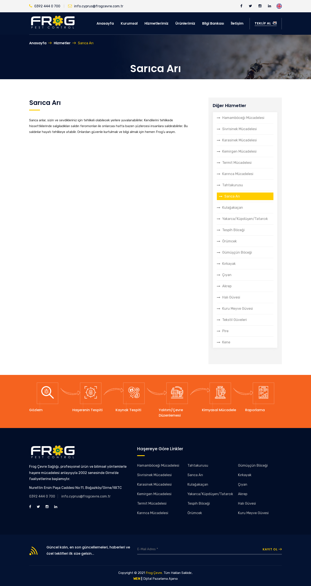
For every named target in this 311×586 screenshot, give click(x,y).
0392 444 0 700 (44, 6)
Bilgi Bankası (213, 23)
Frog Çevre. (154, 573)
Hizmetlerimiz (156, 23)
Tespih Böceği (233, 230)
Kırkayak (229, 264)
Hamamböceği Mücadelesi (243, 118)
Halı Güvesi (231, 297)
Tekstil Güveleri (234, 320)
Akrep (227, 286)
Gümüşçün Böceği (237, 252)
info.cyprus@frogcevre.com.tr (95, 6)
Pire (225, 331)
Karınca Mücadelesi (237, 174)
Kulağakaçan (232, 207)
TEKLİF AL (266, 23)
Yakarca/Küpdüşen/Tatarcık (245, 219)
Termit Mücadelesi (237, 163)
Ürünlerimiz (185, 23)
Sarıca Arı (232, 196)
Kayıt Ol (272, 549)
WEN (136, 579)
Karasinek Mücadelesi (239, 140)
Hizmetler (62, 43)
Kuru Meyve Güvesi (237, 308)
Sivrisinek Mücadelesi (239, 129)
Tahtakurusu (232, 185)
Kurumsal (129, 23)
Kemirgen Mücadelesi (239, 151)
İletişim (237, 23)
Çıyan (227, 275)
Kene (226, 342)
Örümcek (229, 241)
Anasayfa (105, 23)
